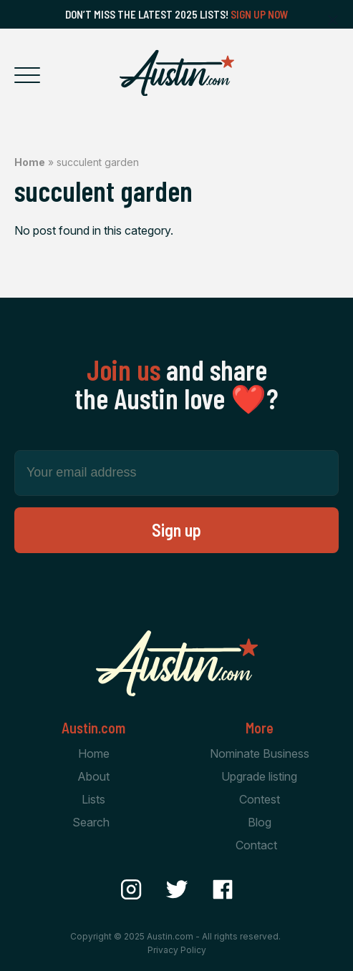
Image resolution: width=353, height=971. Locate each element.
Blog (259, 822)
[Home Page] (177, 73)
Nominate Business (259, 753)
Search (91, 822)
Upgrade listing (259, 776)
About (93, 776)
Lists (93, 799)
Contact (256, 845)
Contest (259, 799)
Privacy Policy (177, 950)
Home (29, 162)
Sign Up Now (260, 14)
